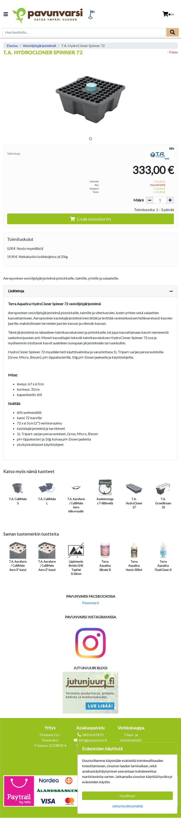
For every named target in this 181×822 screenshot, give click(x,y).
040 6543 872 (93, 735)
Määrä (138, 200)
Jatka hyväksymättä (127, 806)
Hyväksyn (127, 796)
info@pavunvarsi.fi (93, 740)
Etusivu (12, 45)
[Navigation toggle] (5, 15)
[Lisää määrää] (170, 200)
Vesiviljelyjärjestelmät (39, 45)
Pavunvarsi (90, 603)
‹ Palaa (172, 52)
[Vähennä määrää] (149, 200)
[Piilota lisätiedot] (171, 291)
